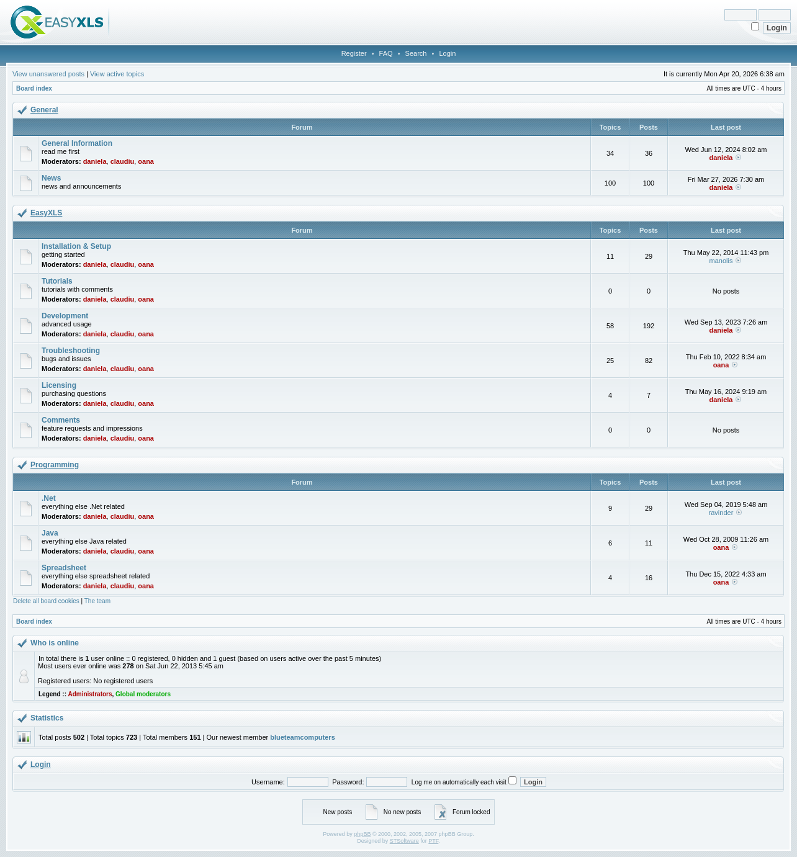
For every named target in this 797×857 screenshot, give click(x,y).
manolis (721, 260)
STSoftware (404, 841)
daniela (95, 161)
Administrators (90, 694)
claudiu (122, 161)
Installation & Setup (76, 246)
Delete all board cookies (46, 601)
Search (416, 53)
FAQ (386, 53)
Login (447, 53)
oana (146, 161)
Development (65, 316)
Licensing (59, 385)
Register (354, 53)
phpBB (362, 834)
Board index (34, 88)
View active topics (117, 74)
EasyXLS (46, 213)
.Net (49, 498)
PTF (433, 841)
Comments (61, 420)
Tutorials (57, 281)
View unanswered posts (48, 74)
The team (97, 601)
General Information (77, 143)
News (51, 178)
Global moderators (143, 694)
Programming (54, 464)
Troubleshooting (71, 350)
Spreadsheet (64, 567)
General (44, 109)
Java (50, 533)
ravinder (721, 512)
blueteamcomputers (302, 737)
